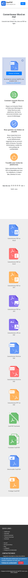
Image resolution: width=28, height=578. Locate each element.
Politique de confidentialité (13, 83)
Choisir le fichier (14, 73)
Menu (23, 3)
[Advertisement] (14, 38)
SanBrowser (6, 531)
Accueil (5, 543)
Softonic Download (8, 535)
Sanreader (6, 533)
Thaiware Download (8, 537)
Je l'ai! (21, 563)
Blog (4, 546)
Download (6, 538)
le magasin (6, 548)
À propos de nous (7, 544)
